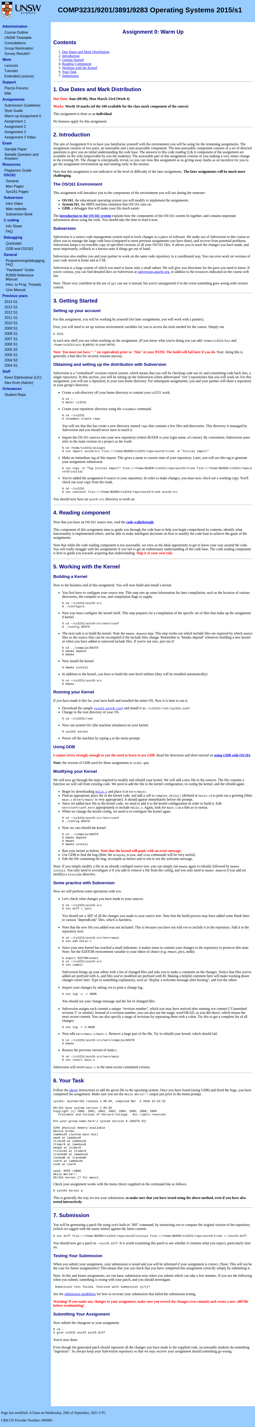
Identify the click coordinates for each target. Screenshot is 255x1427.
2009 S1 (11, 328)
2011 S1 (11, 318)
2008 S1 (11, 334)
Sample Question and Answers (21, 156)
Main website (16, 209)
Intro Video (14, 203)
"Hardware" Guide (20, 270)
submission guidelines (80, 1340)
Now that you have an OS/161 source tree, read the (89, 529)
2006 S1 (11, 344)
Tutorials (11, 71)
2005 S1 (11, 355)
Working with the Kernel (79, 68)
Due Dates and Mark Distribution (85, 52)
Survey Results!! (17, 54)
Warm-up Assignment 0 (22, 116)
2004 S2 (11, 360)
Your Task (69, 72)
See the (58, 1340)
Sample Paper (15, 149)
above (73, 1118)
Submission (70, 76)
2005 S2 (11, 349)
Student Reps (15, 395)
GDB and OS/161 (19, 249)
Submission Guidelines (22, 105)
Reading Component (76, 64)
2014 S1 (11, 302)
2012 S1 (11, 312)
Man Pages (15, 186)
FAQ (9, 231)
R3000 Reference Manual (19, 277)
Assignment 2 (15, 127)
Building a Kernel (70, 583)
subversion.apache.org (153, 272)
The (56, 216)
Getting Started (72, 60)
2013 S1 (11, 307)
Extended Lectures (19, 76)
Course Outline (16, 32)
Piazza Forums (16, 88)
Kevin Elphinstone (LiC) (22, 377)
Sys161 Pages (17, 192)
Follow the (61, 1118)
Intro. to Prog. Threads (23, 284)
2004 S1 (11, 365)
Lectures (11, 65)
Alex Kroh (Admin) (18, 383)
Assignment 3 (15, 132)
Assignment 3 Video (20, 137)
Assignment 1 (15, 121)
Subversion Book (19, 214)
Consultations (15, 43)
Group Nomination (18, 48)
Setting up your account (76, 310)
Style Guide (13, 111)
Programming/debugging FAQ (25, 263)
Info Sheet (14, 226)
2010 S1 (11, 323)
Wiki (7, 93)
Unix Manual (15, 290)
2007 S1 (11, 339)
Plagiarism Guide (17, 170)
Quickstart (14, 243)
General (12, 181)
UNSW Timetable (18, 38)
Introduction (70, 56)
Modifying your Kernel (75, 786)
